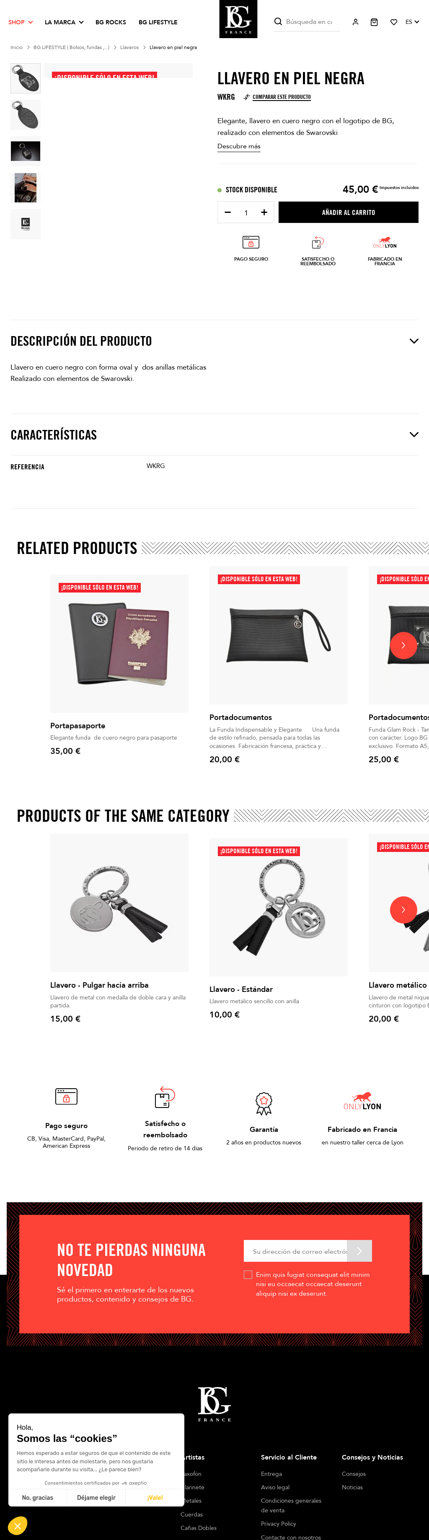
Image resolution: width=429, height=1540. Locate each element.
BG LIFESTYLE (158, 22)
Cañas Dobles (199, 1528)
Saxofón (191, 1474)
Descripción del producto (214, 341)
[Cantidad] (246, 213)
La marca (60, 22)
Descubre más (239, 146)
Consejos (354, 1474)
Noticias (352, 1487)
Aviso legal (275, 1487)
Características (214, 435)
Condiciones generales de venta (291, 1505)
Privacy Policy (278, 1524)
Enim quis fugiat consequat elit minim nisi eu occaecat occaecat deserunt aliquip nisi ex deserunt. (313, 1284)
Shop (16, 22)
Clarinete (192, 1487)
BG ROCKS (111, 22)
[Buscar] (307, 22)
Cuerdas (192, 1515)
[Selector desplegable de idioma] (412, 22)
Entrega (271, 1474)
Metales (191, 1501)
